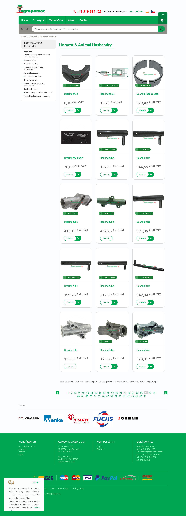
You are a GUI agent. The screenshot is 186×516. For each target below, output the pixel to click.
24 (133, 392)
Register (100, 449)
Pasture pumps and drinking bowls (38, 92)
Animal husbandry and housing (37, 96)
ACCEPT (36, 482)
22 (125, 392)
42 (128, 396)
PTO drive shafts (31, 80)
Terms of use (56, 20)
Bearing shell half (73, 158)
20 (116, 392)
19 (112, 392)
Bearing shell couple (147, 93)
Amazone (23, 449)
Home (24, 20)
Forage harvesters (31, 73)
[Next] (165, 392)
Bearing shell (71, 93)
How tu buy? (63, 488)
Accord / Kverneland (27, 446)
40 (120, 396)
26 (141, 392)
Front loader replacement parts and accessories (37, 55)
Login (99, 446)
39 (116, 396)
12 (83, 392)
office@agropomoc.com (152, 452)
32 (86, 396)
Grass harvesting (31, 64)
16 (100, 392)
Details (70, 110)
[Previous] (57, 392)
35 (99, 396)
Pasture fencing (31, 89)
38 (111, 396)
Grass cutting (30, 60)
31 (82, 396)
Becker (22, 452)
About (71, 20)
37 (107, 396)
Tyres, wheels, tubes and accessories (34, 84)
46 (145, 396)
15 (96, 392)
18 (108, 392)
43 (132, 396)
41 (124, 396)
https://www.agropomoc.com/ (27, 6)
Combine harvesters (32, 76)
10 (75, 392)
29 (154, 392)
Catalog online (78, 488)
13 (87, 392)
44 (136, 396)
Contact (84, 20)
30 (78, 396)
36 (103, 396)
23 (129, 392)
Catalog (38, 20)
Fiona (21, 454)
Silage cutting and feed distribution (33, 68)
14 (91, 392)
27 (145, 392)
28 (150, 392)
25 (137, 392)
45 (141, 396)
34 (95, 396)
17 (104, 392)
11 (79, 392)
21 (121, 392)
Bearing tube (107, 158)
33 (91, 396)
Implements (29, 51)
